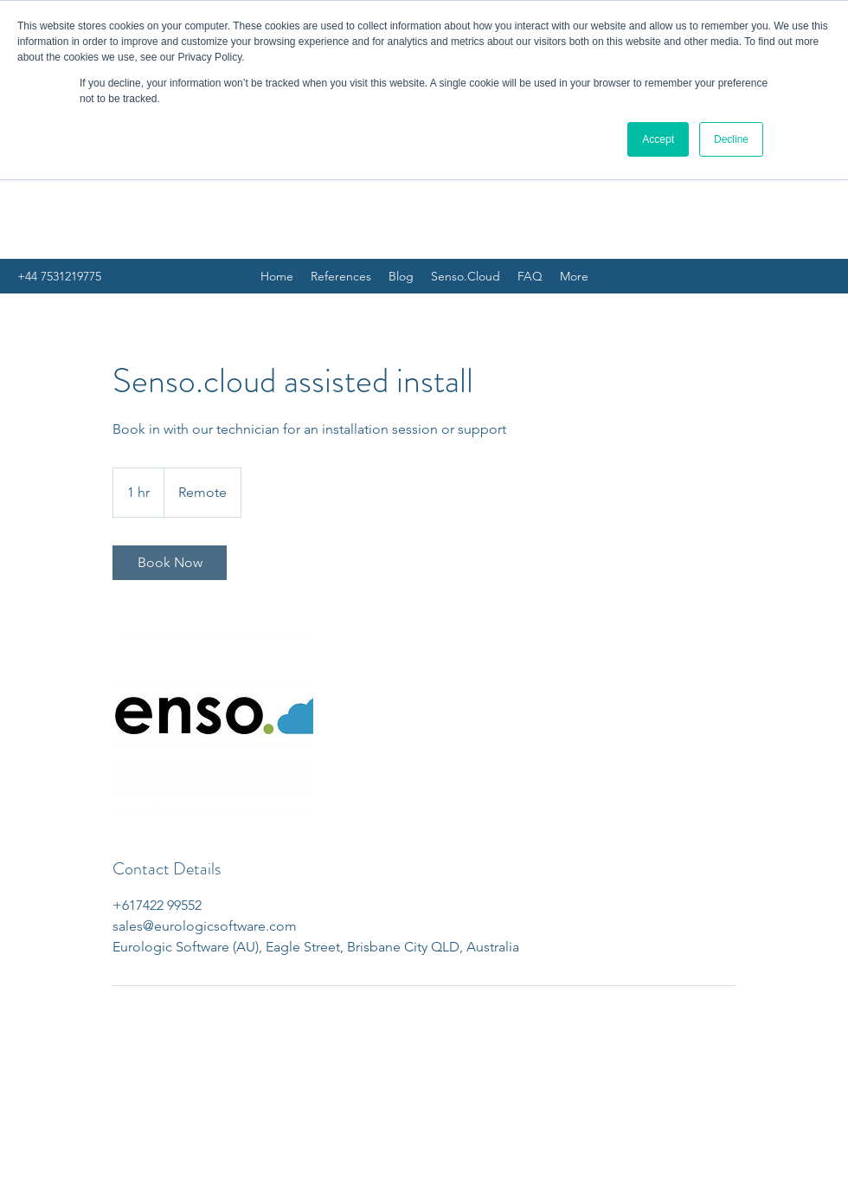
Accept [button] (658, 139)
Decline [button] (731, 139)
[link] (169, 562)
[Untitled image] (212, 718)
